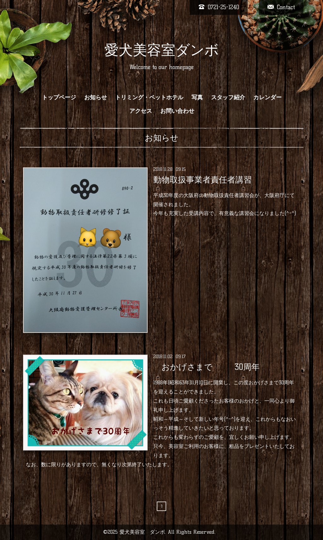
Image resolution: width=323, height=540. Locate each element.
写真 (197, 97)
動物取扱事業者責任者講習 (202, 180)
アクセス (140, 110)
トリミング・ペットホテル (149, 97)
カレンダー (267, 97)
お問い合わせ (177, 110)
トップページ (59, 97)
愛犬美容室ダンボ (161, 49)
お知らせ (95, 97)
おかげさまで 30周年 (206, 367)
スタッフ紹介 (228, 97)
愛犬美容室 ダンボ (142, 532)
